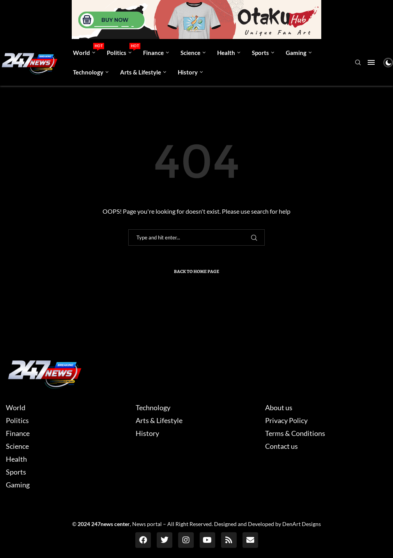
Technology (88, 72)
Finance (153, 52)
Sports (260, 52)
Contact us (281, 446)
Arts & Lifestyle (140, 72)
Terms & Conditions (295, 433)
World (87, 49)
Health (226, 52)
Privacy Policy (286, 420)
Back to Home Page (196, 271)
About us (278, 407)
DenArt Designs (301, 524)
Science (190, 52)
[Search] (358, 63)
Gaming (296, 52)
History (188, 72)
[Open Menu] (371, 62)
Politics (122, 49)
